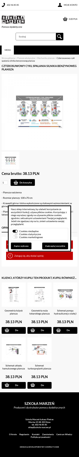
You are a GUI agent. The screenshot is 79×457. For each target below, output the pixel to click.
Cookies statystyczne (30, 234)
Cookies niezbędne (29, 231)
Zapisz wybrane (21, 246)
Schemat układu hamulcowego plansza (13, 367)
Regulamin (24, 434)
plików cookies (44, 212)
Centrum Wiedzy (64, 434)
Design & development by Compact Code (39, 447)
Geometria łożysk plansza (14, 312)
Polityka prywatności (40, 437)
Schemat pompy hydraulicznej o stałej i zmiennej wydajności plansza (65, 315)
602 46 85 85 (13, 5)
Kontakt (36, 434)
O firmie (13, 434)
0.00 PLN (73, 19)
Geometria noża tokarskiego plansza (39, 312)
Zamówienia (48, 434)
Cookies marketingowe (31, 237)
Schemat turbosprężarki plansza (39, 367)
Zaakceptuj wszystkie (55, 246)
